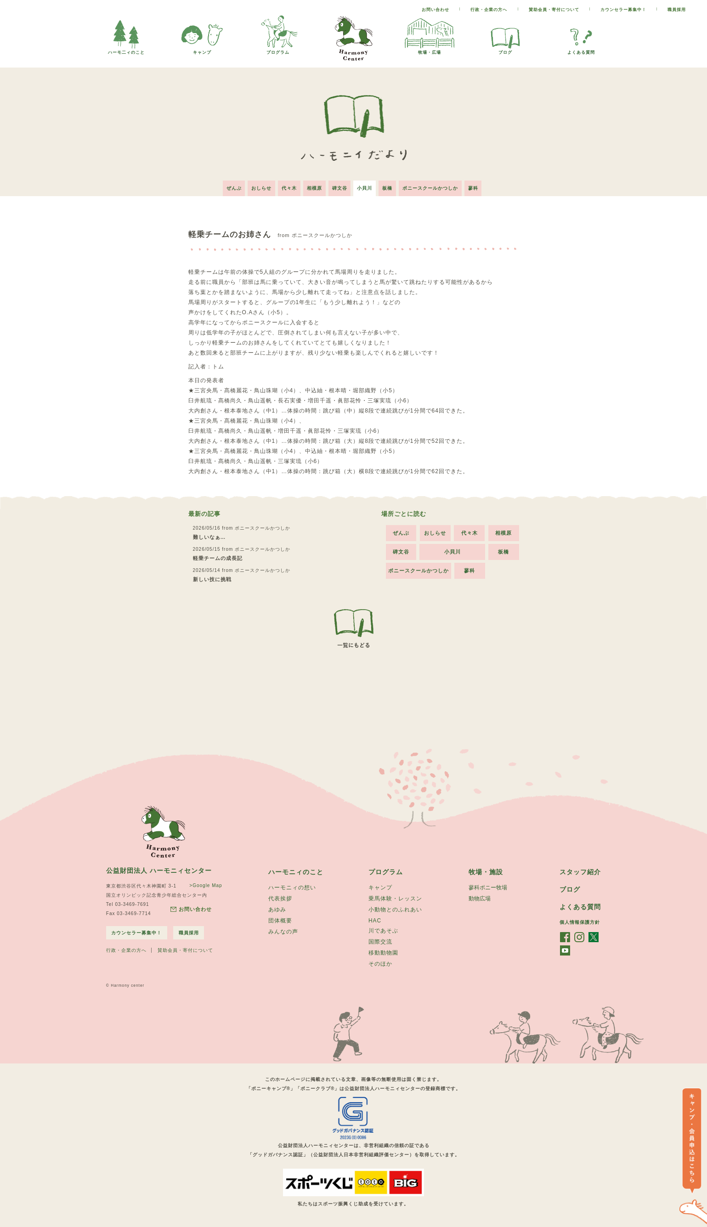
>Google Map (204, 883)
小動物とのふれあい (395, 908)
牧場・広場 (429, 50)
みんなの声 (283, 931)
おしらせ (256, 185)
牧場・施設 (486, 869)
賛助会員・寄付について (554, 9)
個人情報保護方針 (580, 920)
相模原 (312, 185)
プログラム (278, 50)
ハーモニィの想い (292, 885)
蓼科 (481, 185)
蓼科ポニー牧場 (488, 885)
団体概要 (280, 920)
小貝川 (366, 185)
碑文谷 (339, 185)
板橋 (391, 185)
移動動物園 (383, 953)
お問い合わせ (435, 9)
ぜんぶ (226, 185)
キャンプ (202, 50)
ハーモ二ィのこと (126, 50)
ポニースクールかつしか (436, 185)
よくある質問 (581, 50)
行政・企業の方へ (488, 9)
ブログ (505, 50)
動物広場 (480, 897)
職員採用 (676, 9)
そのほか (380, 964)
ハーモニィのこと (295, 869)
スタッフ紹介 (580, 869)
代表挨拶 (280, 897)
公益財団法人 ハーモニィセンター (159, 868)
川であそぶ (383, 930)
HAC (374, 919)
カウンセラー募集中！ (623, 9)
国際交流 (380, 942)
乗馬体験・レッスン (395, 897)
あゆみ (277, 908)
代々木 (285, 185)
